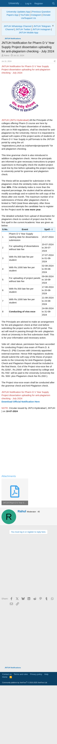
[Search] (53, 3)
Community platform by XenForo (24, 739)
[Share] (55, 118)
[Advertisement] (28, 87)
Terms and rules (21, 731)
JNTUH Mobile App (28, 32)
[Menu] (4, 3)
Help (46, 731)
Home (4, 734)
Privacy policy (36, 731)
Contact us (7, 731)
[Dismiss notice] (52, 26)
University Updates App (18, 11)
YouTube (24, 15)
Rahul (6, 55)
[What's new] (47, 3)
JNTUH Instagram (41, 29)
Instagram (36, 15)
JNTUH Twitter (23, 29)
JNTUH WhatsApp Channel (17, 26)
